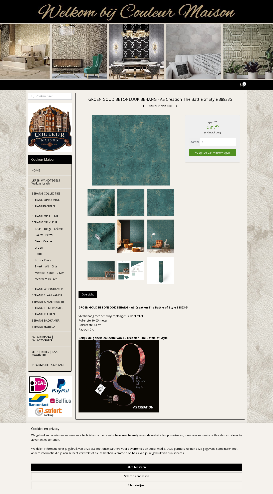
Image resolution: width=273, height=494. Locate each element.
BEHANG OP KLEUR (44, 222)
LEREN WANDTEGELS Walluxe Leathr (45, 181)
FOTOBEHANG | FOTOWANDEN (42, 338)
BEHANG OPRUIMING (45, 200)
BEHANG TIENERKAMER (47, 308)
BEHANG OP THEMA (44, 216)
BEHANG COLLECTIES (45, 193)
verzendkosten (81, 448)
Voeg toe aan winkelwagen (212, 152)
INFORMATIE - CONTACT (48, 365)
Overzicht (88, 294)
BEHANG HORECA (43, 327)
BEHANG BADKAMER (45, 320)
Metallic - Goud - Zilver (49, 273)
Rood (38, 254)
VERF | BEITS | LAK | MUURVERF (45, 353)
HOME (35, 170)
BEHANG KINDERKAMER (47, 301)
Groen (39, 247)
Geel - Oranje (43, 241)
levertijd (77, 443)
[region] (110, 478)
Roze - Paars (43, 260)
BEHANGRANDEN (43, 206)
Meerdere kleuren (46, 279)
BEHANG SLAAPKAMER (46, 295)
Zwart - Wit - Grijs (46, 266)
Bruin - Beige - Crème (49, 229)
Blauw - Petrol (44, 235)
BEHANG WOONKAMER (47, 289)
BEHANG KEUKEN (43, 314)
